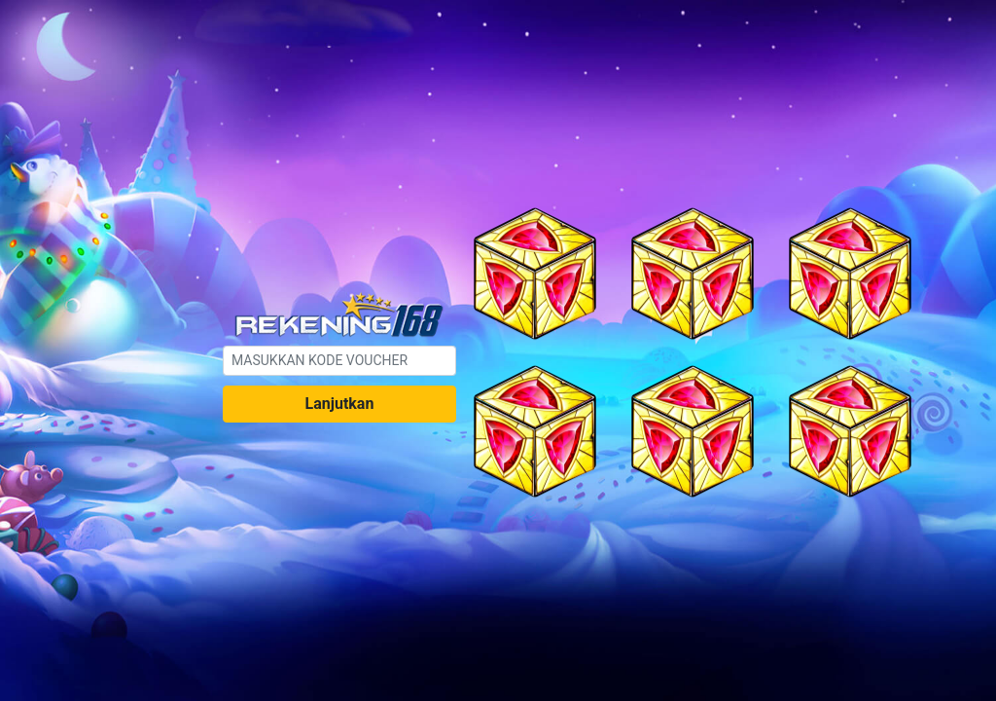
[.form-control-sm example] (339, 361)
